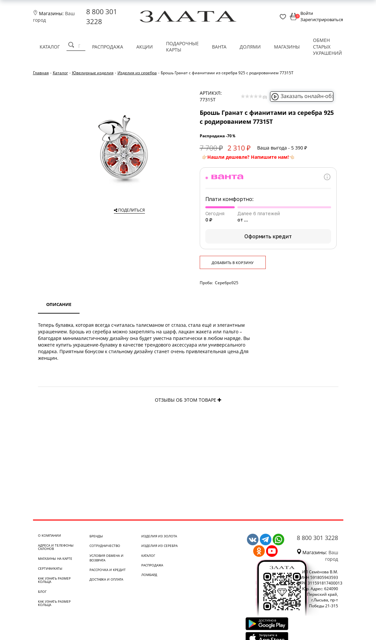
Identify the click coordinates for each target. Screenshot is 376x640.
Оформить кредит (268, 236)
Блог (42, 591)
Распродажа (107, 47)
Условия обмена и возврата (106, 557)
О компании (49, 535)
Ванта (219, 47)
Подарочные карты (182, 46)
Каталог (50, 47)
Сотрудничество (104, 545)
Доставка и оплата (106, 579)
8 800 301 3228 (317, 538)
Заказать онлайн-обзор (306, 96)
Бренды (96, 536)
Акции (144, 47)
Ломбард (149, 574)
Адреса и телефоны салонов (56, 547)
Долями (250, 47)
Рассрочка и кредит (107, 569)
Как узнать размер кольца (54, 580)
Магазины (287, 47)
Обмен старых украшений (327, 46)
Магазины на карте (55, 558)
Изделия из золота (159, 536)
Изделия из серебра (159, 545)
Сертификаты (50, 568)
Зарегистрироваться (321, 19)
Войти (306, 13)
